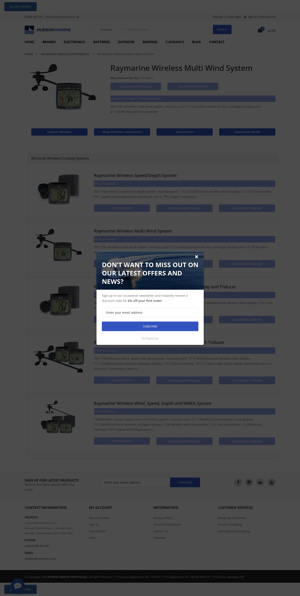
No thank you (150, 338)
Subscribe (150, 326)
